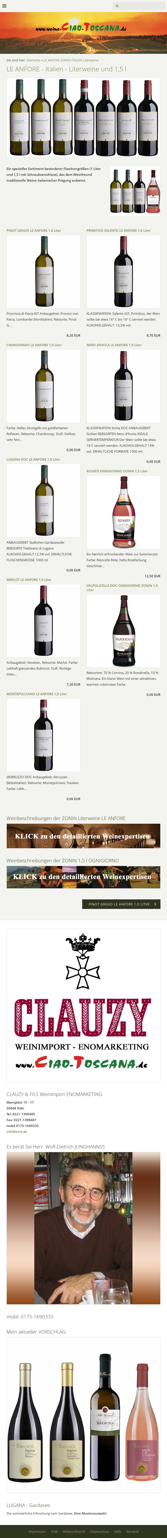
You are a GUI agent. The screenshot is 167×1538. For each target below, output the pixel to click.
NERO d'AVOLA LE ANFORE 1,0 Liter (114, 345)
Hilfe (117, 1531)
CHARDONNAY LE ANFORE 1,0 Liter (34, 345)
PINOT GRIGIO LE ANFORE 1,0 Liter (34, 230)
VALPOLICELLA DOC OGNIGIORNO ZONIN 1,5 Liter (122, 587)
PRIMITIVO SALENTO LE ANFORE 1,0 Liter (118, 230)
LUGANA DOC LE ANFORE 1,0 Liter (33, 459)
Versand (132, 1531)
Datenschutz (99, 1531)
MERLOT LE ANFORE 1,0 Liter (29, 579)
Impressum (37, 1531)
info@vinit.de (17, 1131)
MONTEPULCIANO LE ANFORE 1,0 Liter (37, 694)
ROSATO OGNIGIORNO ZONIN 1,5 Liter (117, 471)
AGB (54, 1531)
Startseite (33, 60)
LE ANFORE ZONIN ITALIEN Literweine (71, 60)
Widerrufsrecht (74, 1531)
